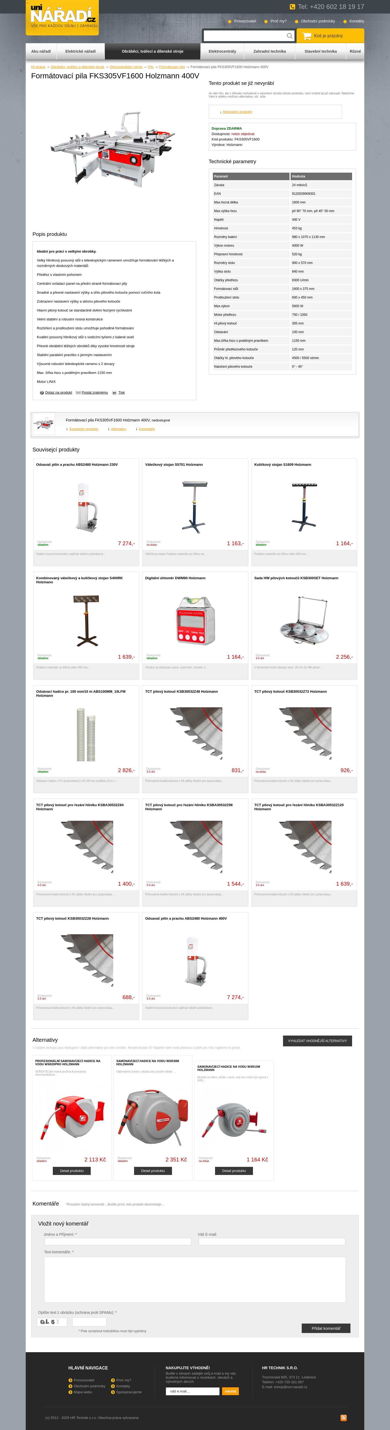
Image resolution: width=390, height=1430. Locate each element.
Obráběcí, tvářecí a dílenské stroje (77, 67)
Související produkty (83, 429)
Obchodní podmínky (318, 21)
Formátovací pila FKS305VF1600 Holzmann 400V (108, 420)
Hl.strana (38, 67)
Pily (151, 67)
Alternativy (118, 429)
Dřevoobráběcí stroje (126, 67)
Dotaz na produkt (58, 392)
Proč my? (279, 21)
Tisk (121, 392)
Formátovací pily (172, 67)
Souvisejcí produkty (55, 450)
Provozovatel (245, 21)
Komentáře (147, 429)
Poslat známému (95, 392)
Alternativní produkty (237, 112)
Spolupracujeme (129, 1392)
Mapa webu (83, 1392)
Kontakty (357, 21)
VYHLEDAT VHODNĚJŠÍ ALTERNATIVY (317, 1041)
